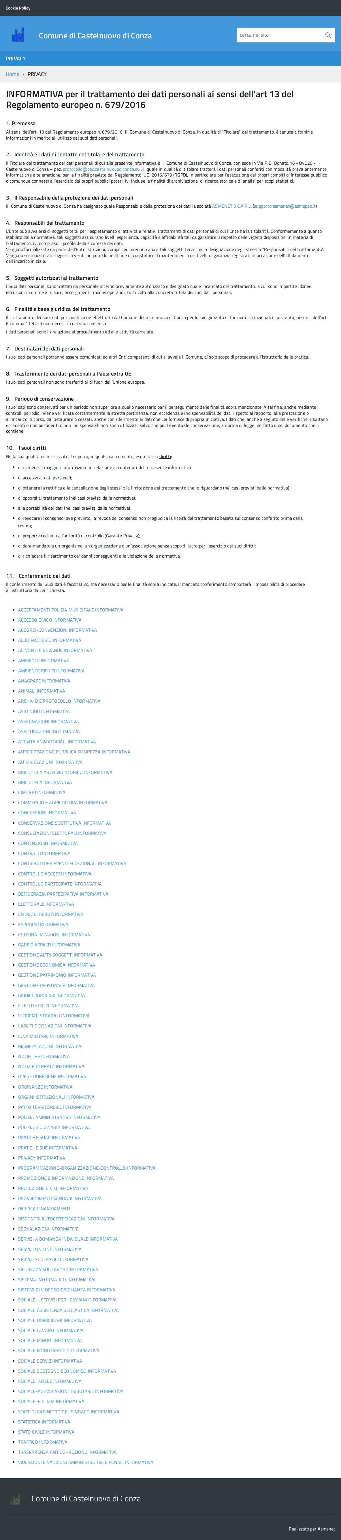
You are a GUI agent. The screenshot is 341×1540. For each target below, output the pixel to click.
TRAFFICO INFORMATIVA (43, 1441)
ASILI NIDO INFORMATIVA (44, 711)
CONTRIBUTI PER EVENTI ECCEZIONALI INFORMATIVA (72, 863)
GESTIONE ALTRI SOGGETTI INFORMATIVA (60, 954)
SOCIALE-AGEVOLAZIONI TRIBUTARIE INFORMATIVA (71, 1391)
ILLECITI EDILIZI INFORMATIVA (48, 1005)
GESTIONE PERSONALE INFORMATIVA (56, 985)
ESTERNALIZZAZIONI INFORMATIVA (54, 934)
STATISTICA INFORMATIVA (44, 1421)
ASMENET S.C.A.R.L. (232, 205)
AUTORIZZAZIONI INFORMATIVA (50, 762)
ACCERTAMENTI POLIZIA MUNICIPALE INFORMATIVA (71, 609)
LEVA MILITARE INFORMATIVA (48, 1036)
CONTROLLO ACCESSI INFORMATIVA (55, 873)
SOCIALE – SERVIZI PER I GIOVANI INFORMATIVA (67, 1299)
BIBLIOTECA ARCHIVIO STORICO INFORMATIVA (65, 772)
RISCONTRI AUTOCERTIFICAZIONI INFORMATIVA (66, 1218)
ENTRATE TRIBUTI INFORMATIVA (51, 914)
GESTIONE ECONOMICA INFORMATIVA (56, 964)
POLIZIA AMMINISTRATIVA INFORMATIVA (59, 1117)
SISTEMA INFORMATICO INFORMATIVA (57, 1279)
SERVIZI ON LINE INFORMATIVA (50, 1249)
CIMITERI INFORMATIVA (42, 792)
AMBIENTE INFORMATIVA (43, 660)
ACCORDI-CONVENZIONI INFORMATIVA (57, 629)
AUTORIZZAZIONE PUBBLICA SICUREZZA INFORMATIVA (74, 751)
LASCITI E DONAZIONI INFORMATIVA (55, 1025)
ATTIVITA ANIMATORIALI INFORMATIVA (57, 741)
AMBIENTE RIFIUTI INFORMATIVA (51, 670)
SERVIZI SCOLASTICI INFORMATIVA (53, 1259)
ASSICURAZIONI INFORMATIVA (49, 731)
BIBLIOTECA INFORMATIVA (45, 782)
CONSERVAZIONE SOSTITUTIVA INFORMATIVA (64, 822)
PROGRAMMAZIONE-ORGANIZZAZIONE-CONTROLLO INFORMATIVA (87, 1167)
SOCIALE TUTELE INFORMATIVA (50, 1381)
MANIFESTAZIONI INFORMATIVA (50, 1046)
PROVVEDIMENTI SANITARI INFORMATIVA (60, 1198)
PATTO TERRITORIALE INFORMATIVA (55, 1107)
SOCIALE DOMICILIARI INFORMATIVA (55, 1320)
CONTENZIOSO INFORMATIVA (48, 843)
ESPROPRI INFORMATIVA (43, 924)
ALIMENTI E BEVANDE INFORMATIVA (55, 650)
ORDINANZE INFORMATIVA (45, 1086)
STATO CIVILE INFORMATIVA (46, 1431)
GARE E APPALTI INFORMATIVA (49, 944)
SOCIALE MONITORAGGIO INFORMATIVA (59, 1350)
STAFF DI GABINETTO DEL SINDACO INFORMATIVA (68, 1411)
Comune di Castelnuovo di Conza (95, 35)
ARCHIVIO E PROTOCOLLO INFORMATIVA (59, 700)
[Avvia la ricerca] (328, 35)
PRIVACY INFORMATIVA (41, 1157)
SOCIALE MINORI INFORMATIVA (50, 1340)
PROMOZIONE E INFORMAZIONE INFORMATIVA (66, 1178)
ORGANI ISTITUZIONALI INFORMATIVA (56, 1096)
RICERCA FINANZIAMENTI (44, 1208)
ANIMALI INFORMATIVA (41, 690)
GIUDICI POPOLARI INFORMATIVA (51, 995)
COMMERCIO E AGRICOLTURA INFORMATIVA (63, 802)
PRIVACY (16, 58)
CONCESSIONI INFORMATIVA (47, 812)
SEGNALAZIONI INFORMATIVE (48, 1228)
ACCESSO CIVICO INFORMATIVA (50, 619)
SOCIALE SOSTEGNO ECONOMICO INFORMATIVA (67, 1371)
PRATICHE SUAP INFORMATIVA (49, 1137)
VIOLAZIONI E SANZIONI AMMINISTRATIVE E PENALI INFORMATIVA (85, 1462)
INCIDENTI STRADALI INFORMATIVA (54, 1015)
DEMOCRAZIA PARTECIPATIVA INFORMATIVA (63, 893)
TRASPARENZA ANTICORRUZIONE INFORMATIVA (67, 1452)
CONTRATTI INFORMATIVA (44, 853)
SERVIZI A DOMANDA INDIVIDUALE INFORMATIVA (68, 1238)
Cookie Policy (18, 8)
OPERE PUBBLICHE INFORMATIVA (52, 1076)
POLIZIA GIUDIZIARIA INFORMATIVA (54, 1127)
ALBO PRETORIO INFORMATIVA (50, 640)
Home (12, 74)
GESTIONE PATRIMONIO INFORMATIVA (57, 974)
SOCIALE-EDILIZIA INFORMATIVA (51, 1401)
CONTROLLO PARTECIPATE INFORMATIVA (60, 883)
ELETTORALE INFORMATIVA (46, 904)
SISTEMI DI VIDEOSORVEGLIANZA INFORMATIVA (67, 1289)
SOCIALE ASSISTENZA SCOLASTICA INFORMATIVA (68, 1310)
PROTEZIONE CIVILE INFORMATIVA (53, 1188)
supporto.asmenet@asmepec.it (285, 205)
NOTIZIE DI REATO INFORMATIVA (51, 1066)
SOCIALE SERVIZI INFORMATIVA (50, 1360)
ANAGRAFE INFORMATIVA (44, 680)
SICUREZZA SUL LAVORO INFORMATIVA (58, 1269)
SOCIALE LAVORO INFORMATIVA (51, 1330)
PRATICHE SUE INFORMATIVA (48, 1147)
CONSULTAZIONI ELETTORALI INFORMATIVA (62, 833)
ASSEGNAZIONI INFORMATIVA (48, 721)
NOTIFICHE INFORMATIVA (44, 1056)
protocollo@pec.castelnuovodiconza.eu (101, 169)
